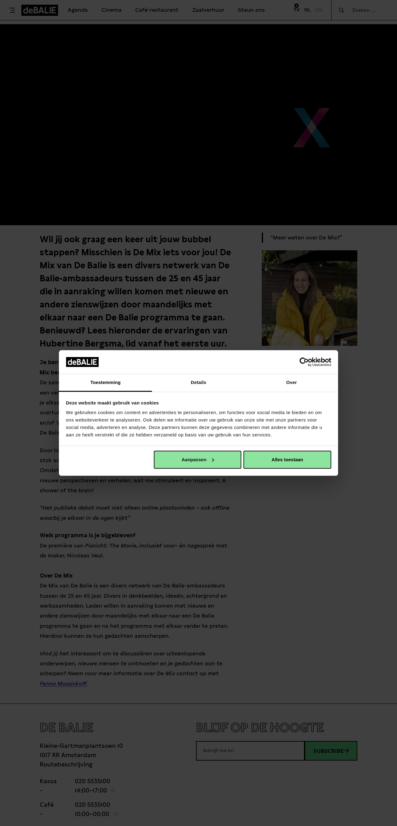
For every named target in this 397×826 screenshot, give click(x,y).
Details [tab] (198, 382)
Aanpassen (198, 459)
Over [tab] (291, 382)
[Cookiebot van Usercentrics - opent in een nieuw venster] (304, 362)
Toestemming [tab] (105, 382)
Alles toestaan (287, 459)
